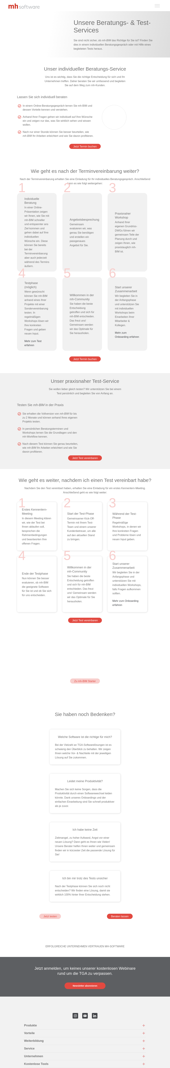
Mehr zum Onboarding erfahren (127, 336)
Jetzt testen (50, 916)
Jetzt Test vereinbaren (85, 458)
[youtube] (85, 1016)
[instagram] (75, 1016)
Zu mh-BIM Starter (85, 681)
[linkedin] (94, 1016)
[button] (85, 1025)
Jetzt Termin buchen (85, 146)
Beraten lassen (120, 916)
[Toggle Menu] (157, 5)
